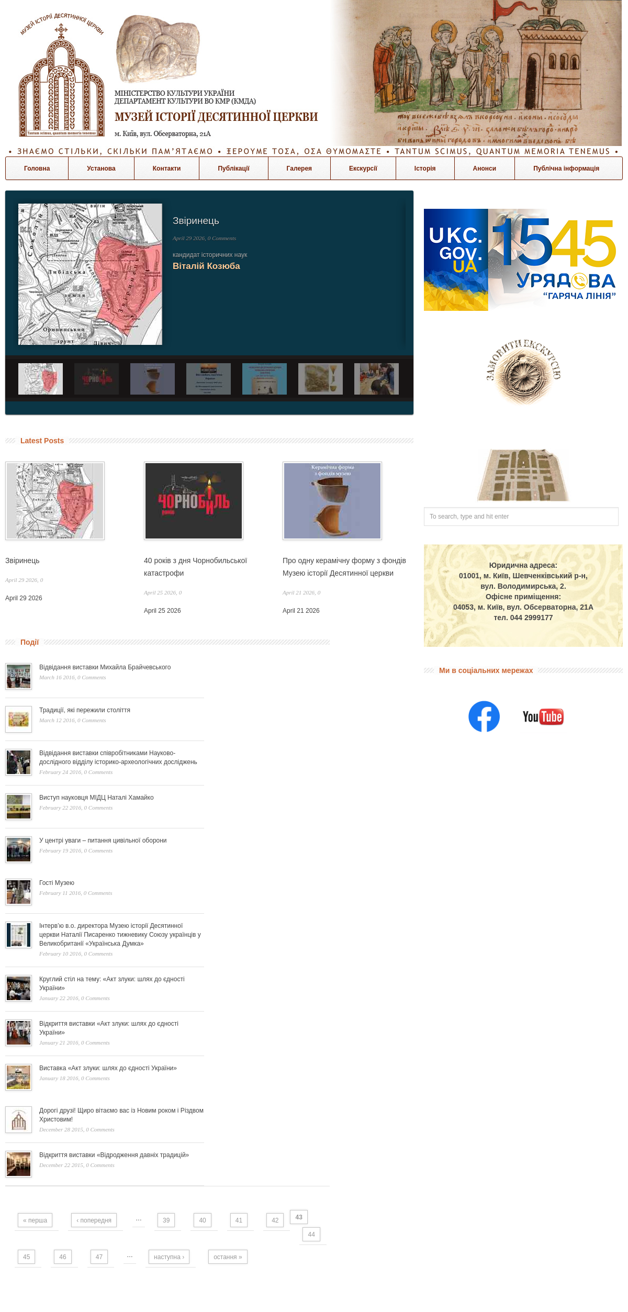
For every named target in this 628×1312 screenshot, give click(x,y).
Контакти (167, 168)
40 (202, 1220)
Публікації (233, 168)
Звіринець (196, 220)
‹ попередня (93, 1220)
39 (166, 1220)
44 (311, 1234)
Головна (37, 168)
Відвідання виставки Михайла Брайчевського (105, 667)
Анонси (485, 168)
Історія (425, 168)
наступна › (169, 1257)
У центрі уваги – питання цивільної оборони (103, 840)
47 (99, 1257)
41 (239, 1220)
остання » (228, 1257)
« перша (35, 1220)
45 (26, 1257)
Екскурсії (363, 168)
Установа (101, 168)
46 (62, 1257)
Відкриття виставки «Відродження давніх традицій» (114, 1155)
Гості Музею (56, 883)
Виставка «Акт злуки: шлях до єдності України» (108, 1068)
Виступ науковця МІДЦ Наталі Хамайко (96, 797)
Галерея (299, 168)
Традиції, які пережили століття (84, 710)
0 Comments (222, 238)
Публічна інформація (566, 168)
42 (275, 1220)
